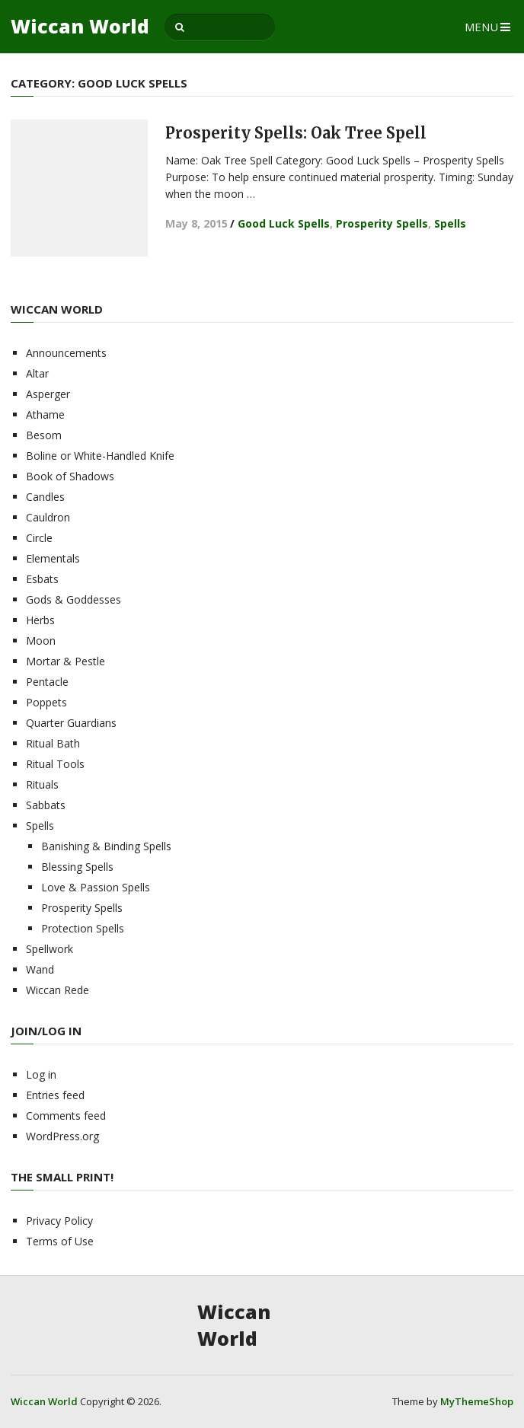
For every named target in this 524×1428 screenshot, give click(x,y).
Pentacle (47, 681)
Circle (39, 538)
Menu (481, 26)
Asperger (48, 394)
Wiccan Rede (57, 990)
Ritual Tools (55, 764)
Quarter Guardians (71, 723)
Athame (45, 414)
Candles (45, 496)
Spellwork (49, 949)
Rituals (42, 784)
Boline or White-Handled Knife (100, 455)
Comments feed (66, 1115)
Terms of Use (60, 1241)
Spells (450, 223)
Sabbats (46, 805)
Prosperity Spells (382, 223)
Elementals (53, 558)
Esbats (42, 579)
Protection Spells (82, 928)
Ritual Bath (53, 743)
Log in (41, 1074)
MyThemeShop (476, 1401)
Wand (40, 969)
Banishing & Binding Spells (106, 846)
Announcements (66, 353)
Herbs (40, 620)
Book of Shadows (70, 476)
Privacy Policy (59, 1220)
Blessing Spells (77, 866)
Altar (37, 373)
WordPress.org (62, 1136)
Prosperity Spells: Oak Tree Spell (296, 132)
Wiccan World (80, 26)
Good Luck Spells (284, 223)
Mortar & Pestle (65, 661)
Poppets (46, 702)
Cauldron (48, 517)
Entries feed (55, 1095)
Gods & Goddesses (73, 599)
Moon (41, 640)
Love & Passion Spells (95, 887)
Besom (44, 435)
